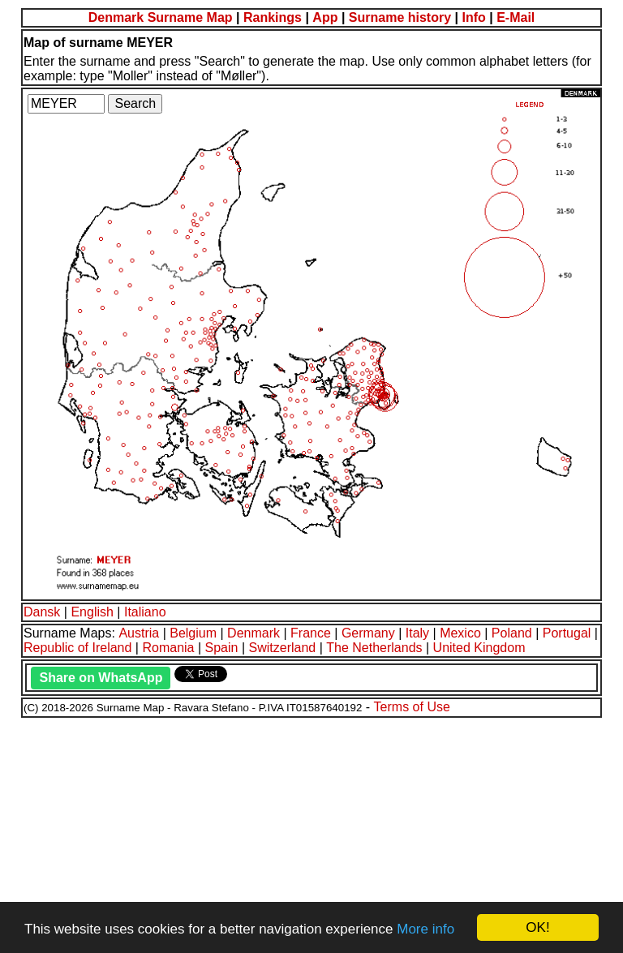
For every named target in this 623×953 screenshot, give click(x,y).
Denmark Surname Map (160, 17)
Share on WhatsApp (100, 678)
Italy (417, 633)
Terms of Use (412, 707)
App (324, 17)
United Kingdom (479, 648)
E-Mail (515, 17)
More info (425, 929)
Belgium (193, 633)
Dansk (42, 612)
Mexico (460, 633)
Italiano (145, 612)
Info (473, 17)
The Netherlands (374, 648)
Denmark (253, 633)
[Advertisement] (311, 833)
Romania (168, 648)
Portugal (567, 633)
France (310, 633)
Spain (221, 648)
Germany (368, 633)
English (92, 612)
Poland (512, 633)
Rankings (272, 17)
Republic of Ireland (77, 648)
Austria (138, 633)
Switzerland (282, 648)
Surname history (400, 17)
